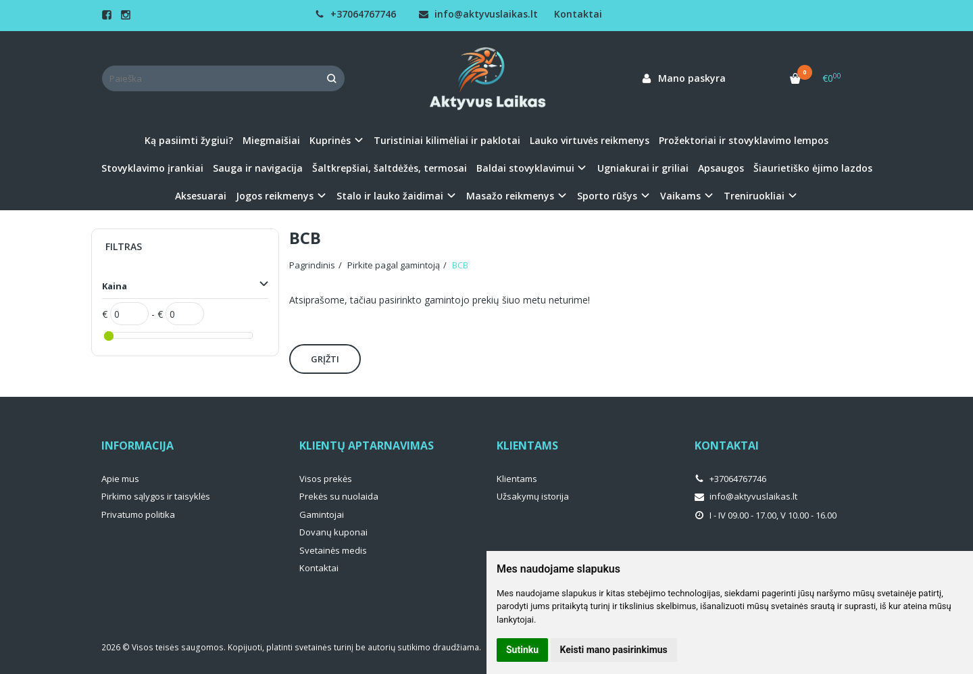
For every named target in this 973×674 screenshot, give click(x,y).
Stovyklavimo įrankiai (152, 168)
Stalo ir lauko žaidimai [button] (389, 195)
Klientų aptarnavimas (366, 445)
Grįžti (325, 359)
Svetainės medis (333, 550)
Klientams (527, 445)
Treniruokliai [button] (754, 195)
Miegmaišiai (271, 140)
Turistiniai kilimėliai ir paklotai (447, 140)
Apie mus (120, 479)
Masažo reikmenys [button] (510, 195)
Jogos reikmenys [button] (275, 195)
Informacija (137, 445)
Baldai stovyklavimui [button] (525, 168)
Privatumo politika (138, 514)
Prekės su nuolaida (338, 496)
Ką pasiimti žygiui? (189, 140)
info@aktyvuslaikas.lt (478, 13)
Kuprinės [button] (330, 140)
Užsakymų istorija (533, 496)
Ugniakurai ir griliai (643, 168)
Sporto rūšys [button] (607, 195)
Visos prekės (325, 479)
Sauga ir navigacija (258, 168)
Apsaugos (721, 168)
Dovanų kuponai (333, 532)
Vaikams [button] (680, 195)
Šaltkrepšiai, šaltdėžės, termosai (389, 168)
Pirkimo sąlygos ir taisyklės (155, 496)
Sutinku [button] (522, 649)
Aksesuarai (200, 195)
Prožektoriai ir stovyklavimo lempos (743, 140)
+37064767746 (355, 13)
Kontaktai (578, 13)
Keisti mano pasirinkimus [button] (614, 649)
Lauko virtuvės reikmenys (589, 140)
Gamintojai (321, 514)
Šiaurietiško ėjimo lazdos (812, 168)
